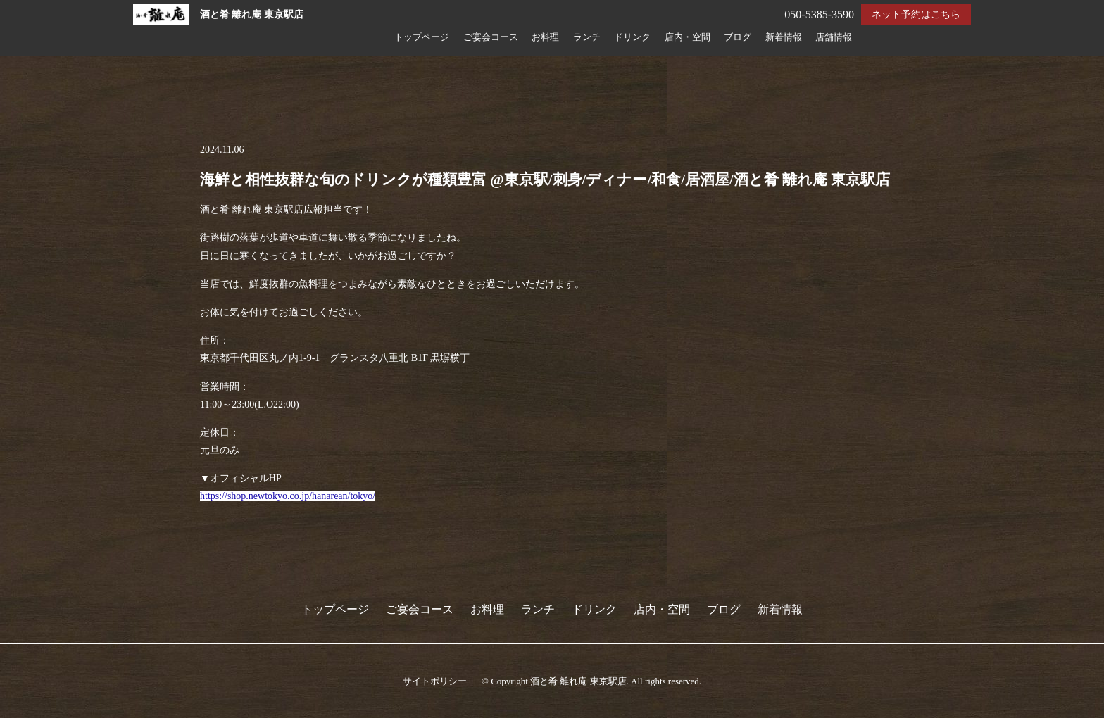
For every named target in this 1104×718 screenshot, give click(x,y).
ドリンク (632, 37)
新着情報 (783, 37)
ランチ (587, 37)
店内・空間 (687, 37)
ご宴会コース (490, 37)
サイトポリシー (435, 681)
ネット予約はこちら (916, 14)
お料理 (545, 37)
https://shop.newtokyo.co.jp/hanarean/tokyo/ (287, 496)
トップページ (421, 37)
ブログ (737, 37)
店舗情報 (833, 37)
